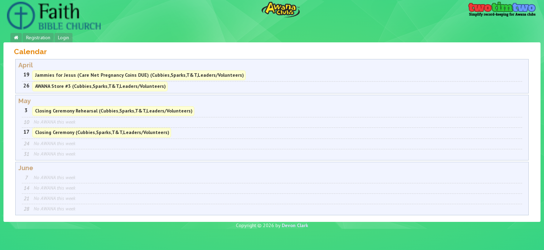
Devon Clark (295, 225)
